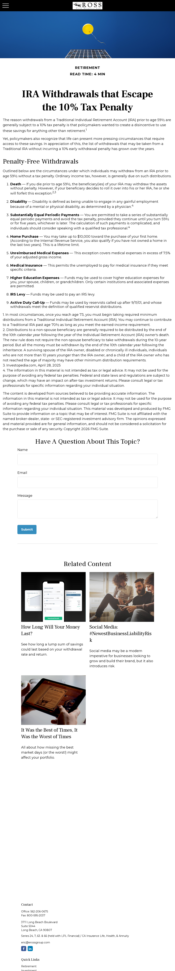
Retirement (28, 966)
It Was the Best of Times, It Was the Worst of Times (49, 733)
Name (22, 450)
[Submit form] (26, 529)
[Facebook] (23, 948)
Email (22, 473)
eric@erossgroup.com (35, 942)
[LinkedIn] (30, 948)
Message (24, 496)
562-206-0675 (39, 911)
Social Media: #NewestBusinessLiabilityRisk (120, 633)
